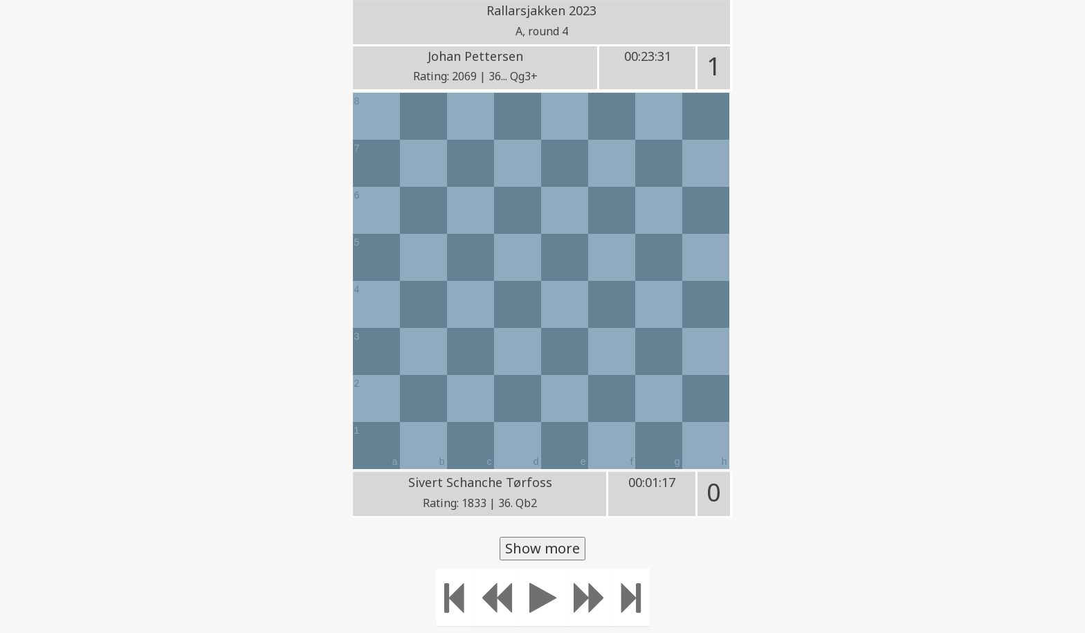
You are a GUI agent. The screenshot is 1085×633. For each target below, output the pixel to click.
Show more (542, 548)
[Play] (543, 597)
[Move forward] (589, 597)
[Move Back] (496, 597)
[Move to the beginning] (454, 597)
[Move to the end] (631, 597)
